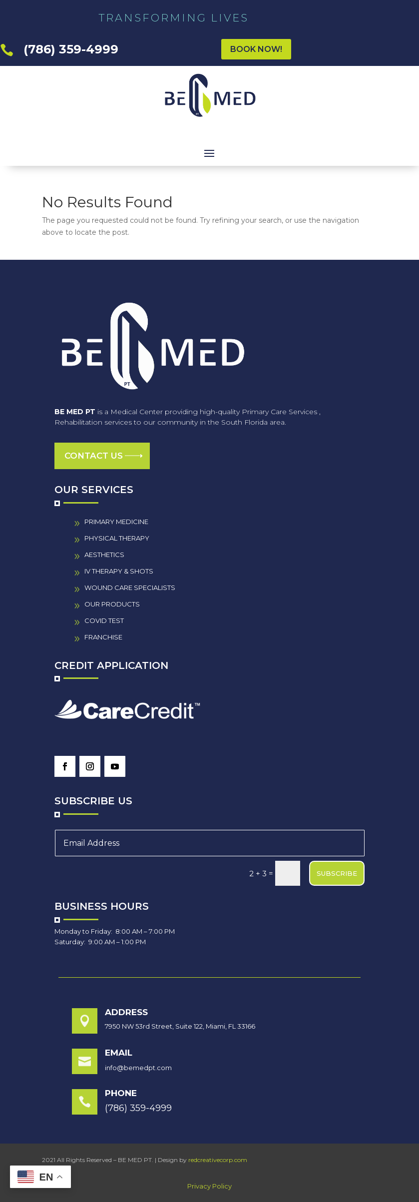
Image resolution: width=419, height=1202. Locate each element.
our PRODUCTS (112, 604)
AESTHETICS (104, 555)
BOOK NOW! (256, 49)
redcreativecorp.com (217, 1160)
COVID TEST (104, 620)
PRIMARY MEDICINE (116, 522)
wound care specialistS (129, 588)
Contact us (93, 456)
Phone (121, 1093)
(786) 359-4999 (70, 49)
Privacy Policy (209, 1186)
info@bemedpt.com (138, 1068)
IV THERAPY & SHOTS (118, 571)
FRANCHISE (103, 637)
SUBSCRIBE (337, 873)
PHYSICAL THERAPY (116, 538)
